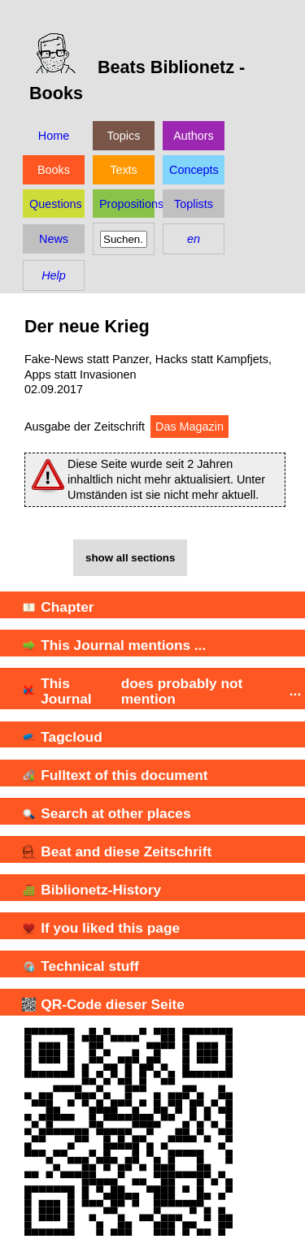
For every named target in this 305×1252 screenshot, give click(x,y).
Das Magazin (189, 426)
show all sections (130, 558)
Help (53, 275)
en (193, 238)
